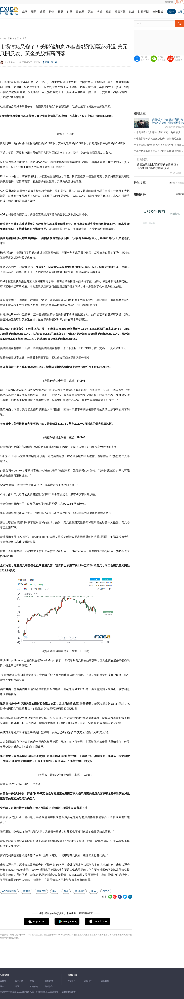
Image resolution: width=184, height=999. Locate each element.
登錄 (171, 11)
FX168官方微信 (162, 58)
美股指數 (174, 213)
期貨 (99, 11)
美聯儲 (26, 891)
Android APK (101, 921)
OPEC (106, 891)
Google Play (70, 921)
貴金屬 (80, 11)
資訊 (24, 11)
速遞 (42, 11)
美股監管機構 (155, 213)
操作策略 (49, 981)
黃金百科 (72, 981)
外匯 (69, 11)
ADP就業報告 (9, 891)
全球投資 (158, 11)
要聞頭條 (19, 981)
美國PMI (41, 891)
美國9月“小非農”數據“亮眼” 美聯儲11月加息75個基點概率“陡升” (168, 122)
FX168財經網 (6, 38)
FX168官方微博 (178, 58)
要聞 (33, 11)
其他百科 (105, 981)
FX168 (54, 62)
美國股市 (79, 891)
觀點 (108, 11)
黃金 (66, 891)
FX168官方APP (145, 58)
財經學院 (143, 11)
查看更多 (180, 194)
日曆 (60, 11)
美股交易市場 (148, 222)
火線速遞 (4, 975)
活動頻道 (72, 975)
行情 (51, 11)
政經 (17, 38)
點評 (131, 11)
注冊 (179, 11)
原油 (90, 11)
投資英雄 (120, 11)
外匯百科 (88, 981)
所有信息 (34, 986)
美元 (54, 891)
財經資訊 (49, 986)
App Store (38, 921)
